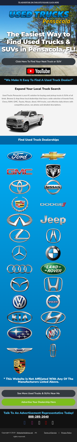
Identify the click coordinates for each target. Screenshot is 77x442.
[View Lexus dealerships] (20, 236)
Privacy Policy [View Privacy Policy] (66, 433)
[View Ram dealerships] (53, 171)
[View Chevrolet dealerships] (53, 156)
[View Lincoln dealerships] (53, 350)
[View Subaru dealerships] (20, 333)
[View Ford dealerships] (20, 156)
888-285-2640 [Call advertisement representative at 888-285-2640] (38, 417)
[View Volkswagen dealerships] (20, 302)
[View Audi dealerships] (20, 269)
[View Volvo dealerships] (53, 302)
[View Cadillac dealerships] (20, 204)
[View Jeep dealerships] (53, 220)
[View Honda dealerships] (53, 284)
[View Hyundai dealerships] (53, 317)
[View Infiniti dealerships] (20, 220)
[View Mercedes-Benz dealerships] (20, 253)
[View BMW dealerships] (53, 253)
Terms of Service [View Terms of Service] (50, 433)
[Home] (38, 15)
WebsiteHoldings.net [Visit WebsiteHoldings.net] (25, 433)
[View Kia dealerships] (20, 317)
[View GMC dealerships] (20, 171)
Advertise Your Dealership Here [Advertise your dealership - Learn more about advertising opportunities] (38, 402)
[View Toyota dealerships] (20, 187)
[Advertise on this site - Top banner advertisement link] (38, 2)
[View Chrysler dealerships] (20, 350)
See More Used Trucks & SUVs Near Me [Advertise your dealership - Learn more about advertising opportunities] (38, 393)
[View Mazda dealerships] (20, 284)
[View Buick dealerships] (53, 333)
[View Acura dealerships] (53, 236)
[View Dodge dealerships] (53, 204)
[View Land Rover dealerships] (53, 269)
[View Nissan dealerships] (53, 187)
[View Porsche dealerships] (20, 366)
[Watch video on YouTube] (38, 71)
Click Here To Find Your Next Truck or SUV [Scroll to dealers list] (38, 61)
